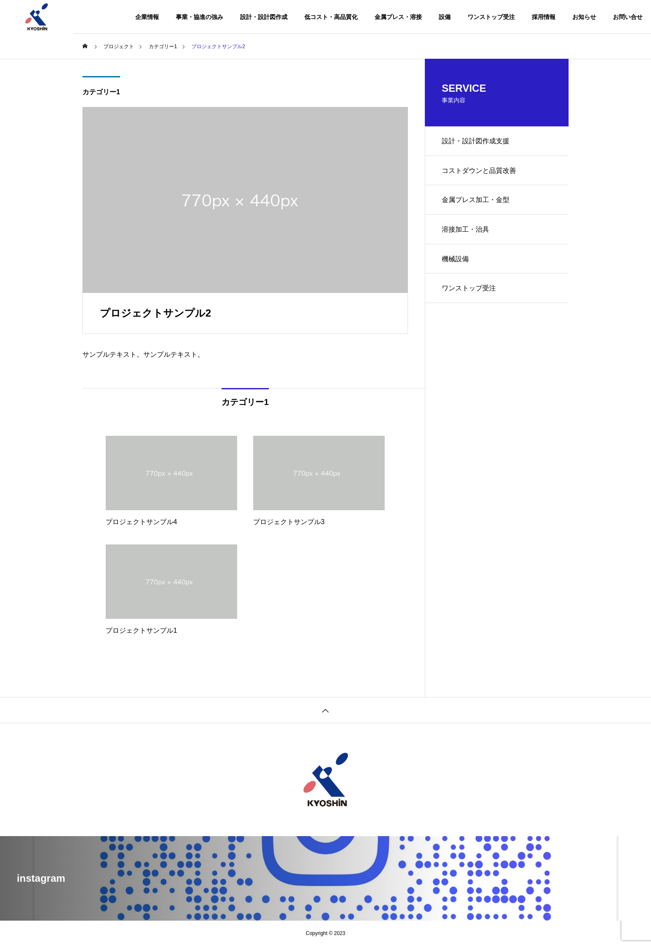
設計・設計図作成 (263, 17)
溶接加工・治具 (465, 229)
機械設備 (455, 259)
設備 (445, 17)
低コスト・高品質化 (331, 17)
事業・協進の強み (199, 17)
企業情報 (147, 17)
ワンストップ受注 (491, 17)
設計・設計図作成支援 (475, 141)
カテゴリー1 (101, 92)
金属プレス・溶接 (398, 17)
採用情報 (543, 17)
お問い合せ (628, 17)
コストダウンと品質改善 (479, 170)
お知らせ (584, 17)
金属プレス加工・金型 (475, 200)
